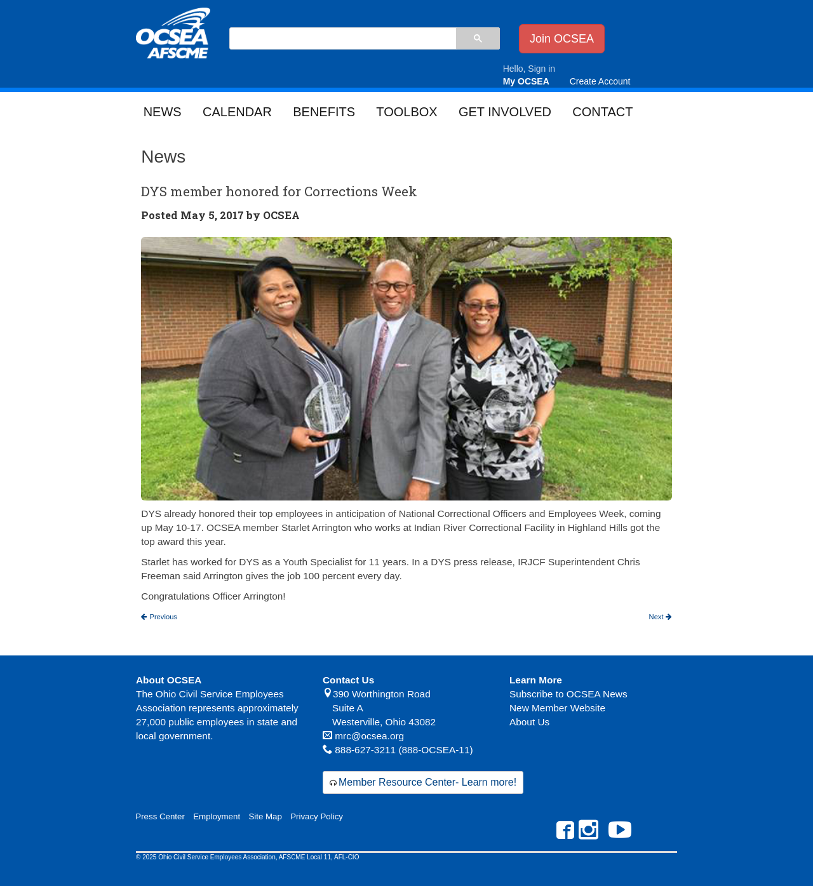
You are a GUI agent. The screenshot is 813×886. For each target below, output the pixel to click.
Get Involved (505, 112)
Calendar (237, 112)
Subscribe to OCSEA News (568, 693)
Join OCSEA (562, 38)
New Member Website (557, 707)
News (163, 112)
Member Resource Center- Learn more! (427, 782)
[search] (342, 39)
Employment (216, 816)
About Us (529, 721)
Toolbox (406, 112)
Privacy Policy (316, 816)
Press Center (160, 816)
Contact (602, 112)
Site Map (264, 816)
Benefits (324, 112)
